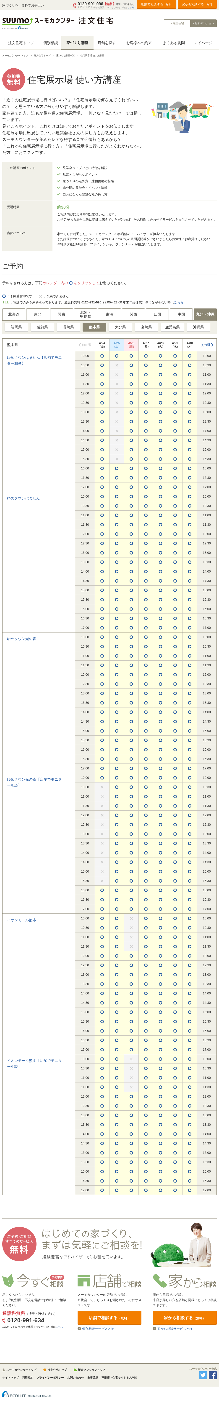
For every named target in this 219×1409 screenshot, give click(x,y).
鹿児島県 (172, 327)
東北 (37, 314)
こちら (130, 7)
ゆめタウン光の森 (21, 639)
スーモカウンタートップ (21, 1370)
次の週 (205, 345)
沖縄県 (198, 327)
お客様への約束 (139, 43)
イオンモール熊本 (21, 920)
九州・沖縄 (205, 314)
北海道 (13, 314)
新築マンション (204, 23)
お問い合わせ (75, 1377)
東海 (109, 314)
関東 (61, 314)
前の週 (86, 345)
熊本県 (94, 327)
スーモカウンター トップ (15, 55)
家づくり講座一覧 (65, 55)
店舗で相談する (157, 4)
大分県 (120, 327)
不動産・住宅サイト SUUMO (119, 1377)
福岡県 (16, 327)
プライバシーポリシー (50, 1377)
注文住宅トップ (21, 43)
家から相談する (198, 4)
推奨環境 (92, 1377)
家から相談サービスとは (175, 1328)
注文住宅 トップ (42, 55)
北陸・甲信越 (85, 315)
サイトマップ (10, 1377)
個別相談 (50, 43)
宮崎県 (146, 327)
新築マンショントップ (91, 1370)
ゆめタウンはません (23, 498)
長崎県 (68, 327)
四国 (157, 314)
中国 (181, 314)
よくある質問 (174, 43)
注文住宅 (178, 23)
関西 (133, 314)
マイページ (203, 43)
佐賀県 (42, 327)
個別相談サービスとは (98, 1328)
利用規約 (27, 1377)
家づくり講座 (77, 43)
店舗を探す (107, 43)
